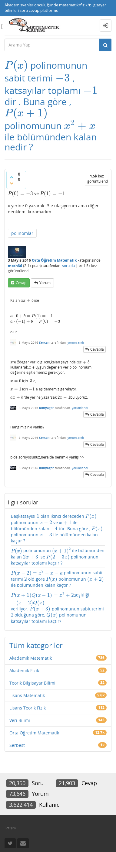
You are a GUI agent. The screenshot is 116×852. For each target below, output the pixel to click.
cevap (21, 282)
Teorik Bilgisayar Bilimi (32, 683)
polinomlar (22, 233)
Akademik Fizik (24, 670)
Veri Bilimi (19, 720)
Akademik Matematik (30, 658)
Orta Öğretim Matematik (54, 260)
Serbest (17, 745)
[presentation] (16, 65)
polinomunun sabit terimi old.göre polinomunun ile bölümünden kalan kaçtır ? (57, 579)
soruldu (68, 265)
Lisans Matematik (27, 695)
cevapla (97, 349)
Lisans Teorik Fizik (27, 708)
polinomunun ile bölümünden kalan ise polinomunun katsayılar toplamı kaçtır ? (57, 557)
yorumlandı (76, 342)
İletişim (10, 828)
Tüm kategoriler (36, 645)
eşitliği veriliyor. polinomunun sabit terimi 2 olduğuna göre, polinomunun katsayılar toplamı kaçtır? (57, 608)
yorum (45, 282)
